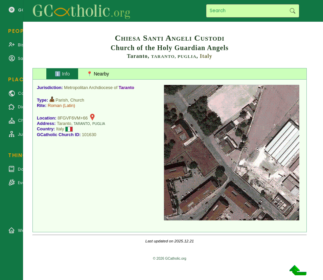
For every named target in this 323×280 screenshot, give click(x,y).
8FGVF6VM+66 (72, 118)
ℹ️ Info (62, 74)
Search (292, 11)
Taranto (126, 87)
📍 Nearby (98, 74)
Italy (206, 56)
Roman (55, 105)
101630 (89, 134)
